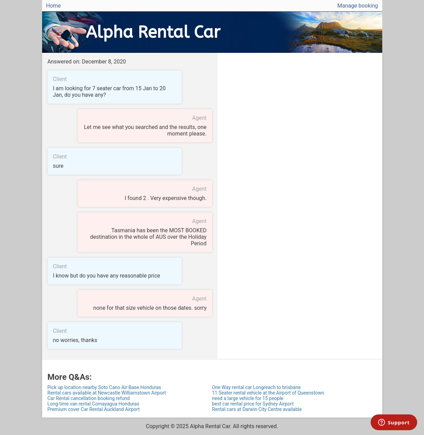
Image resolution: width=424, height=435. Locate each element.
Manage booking (357, 5)
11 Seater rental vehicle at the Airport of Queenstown (268, 393)
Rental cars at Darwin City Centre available (257, 409)
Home (53, 5)
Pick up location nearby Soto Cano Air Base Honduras (104, 387)
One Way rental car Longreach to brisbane (256, 387)
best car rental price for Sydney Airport (253, 404)
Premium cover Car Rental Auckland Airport (94, 409)
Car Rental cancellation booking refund (89, 398)
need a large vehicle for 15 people (248, 398)
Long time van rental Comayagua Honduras (93, 404)
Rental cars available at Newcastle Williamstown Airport (107, 393)
